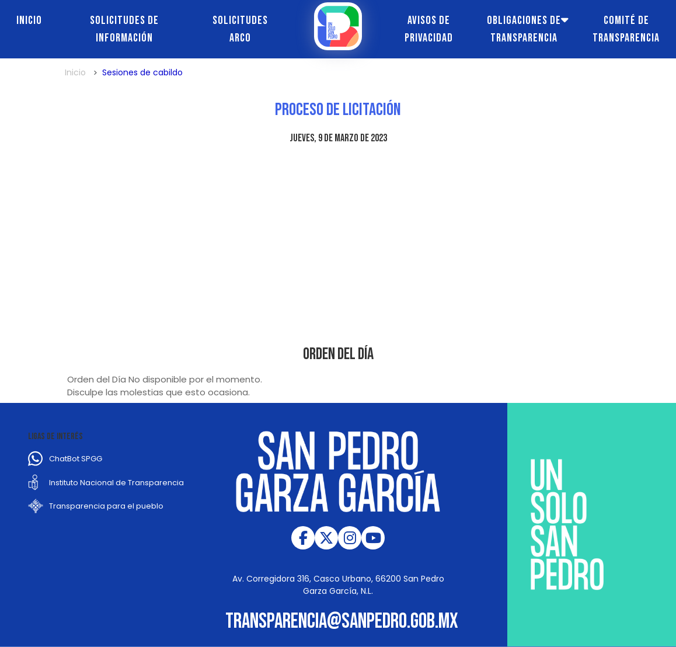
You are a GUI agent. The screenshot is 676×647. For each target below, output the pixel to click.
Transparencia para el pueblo (106, 506)
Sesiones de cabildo (142, 72)
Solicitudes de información (124, 29)
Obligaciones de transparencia (524, 29)
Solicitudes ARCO (240, 29)
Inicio (29, 20)
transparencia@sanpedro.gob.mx (341, 621)
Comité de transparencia (626, 29)
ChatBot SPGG (75, 458)
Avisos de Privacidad (429, 29)
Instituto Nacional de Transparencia (116, 482)
